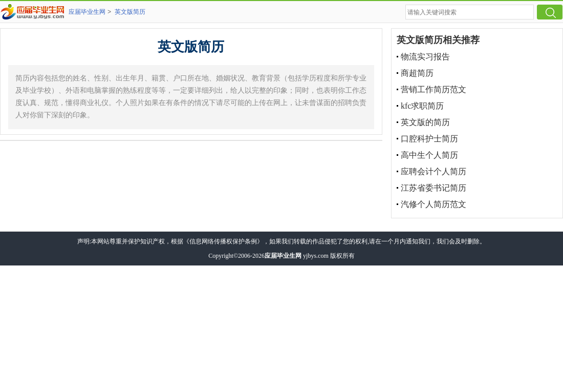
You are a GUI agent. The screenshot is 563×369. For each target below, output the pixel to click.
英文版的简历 (425, 122)
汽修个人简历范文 (433, 204)
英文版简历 (130, 11)
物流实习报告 (425, 56)
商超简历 (417, 73)
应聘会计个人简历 (433, 171)
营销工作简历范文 (433, 89)
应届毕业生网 (87, 11)
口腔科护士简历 (429, 138)
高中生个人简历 (429, 155)
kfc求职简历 (422, 105)
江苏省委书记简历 (433, 187)
